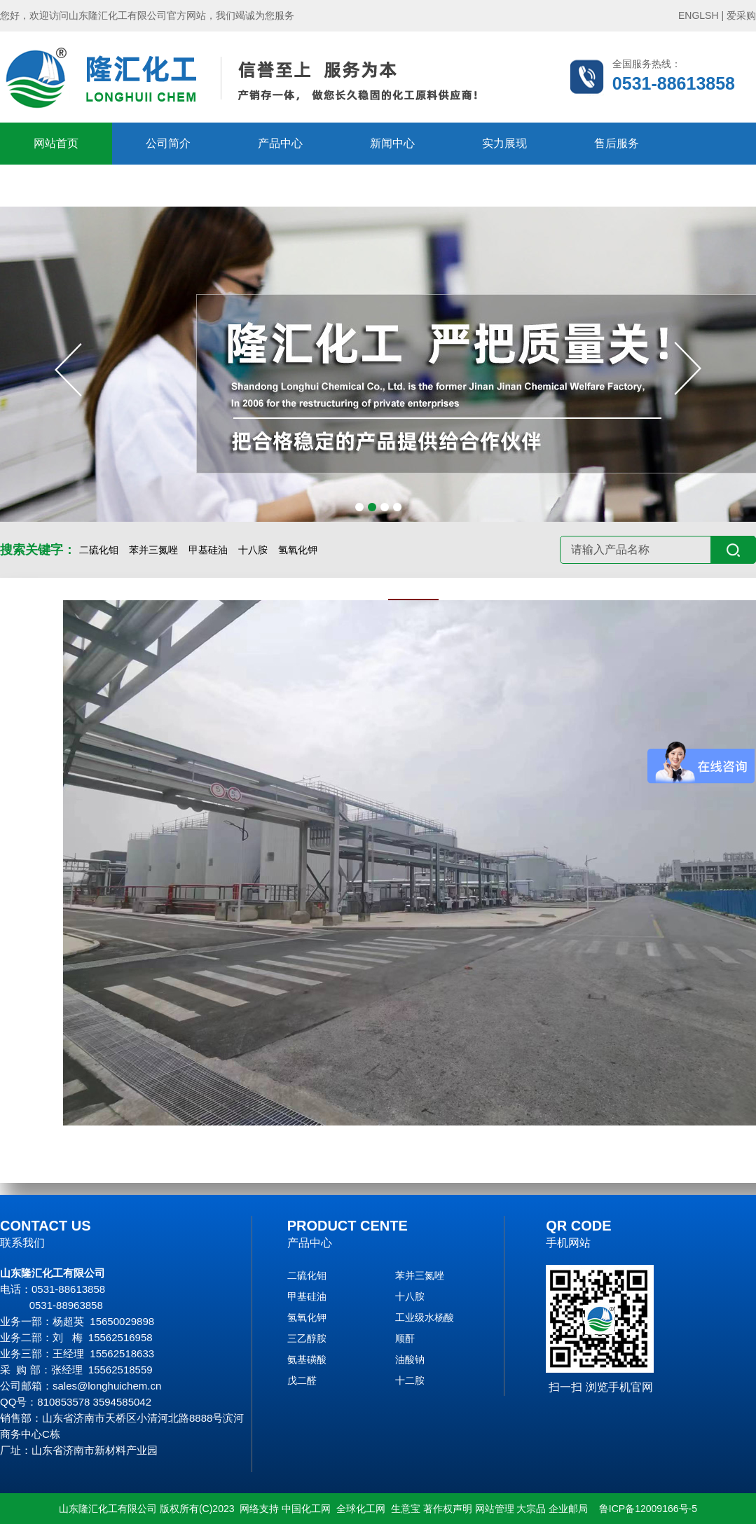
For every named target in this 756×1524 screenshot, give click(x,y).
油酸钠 (410, 1359)
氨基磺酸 (307, 1359)
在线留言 (56, 185)
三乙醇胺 (307, 1338)
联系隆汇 (168, 185)
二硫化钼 (98, 549)
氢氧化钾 (297, 549)
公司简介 (168, 143)
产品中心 (280, 143)
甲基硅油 (208, 549)
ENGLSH (698, 15)
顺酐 (405, 1338)
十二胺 (410, 1380)
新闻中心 (392, 143)
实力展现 (504, 143)
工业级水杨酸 (424, 1317)
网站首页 (56, 143)
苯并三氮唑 (153, 549)
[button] (359, 507)
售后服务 (616, 143)
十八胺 (253, 549)
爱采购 (741, 15)
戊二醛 (302, 1380)
